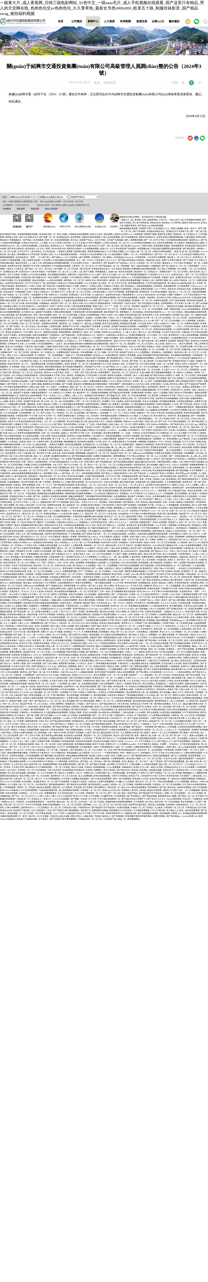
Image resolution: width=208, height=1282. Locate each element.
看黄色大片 (111, 744)
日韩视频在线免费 (129, 476)
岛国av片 (191, 678)
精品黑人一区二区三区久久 (179, 257)
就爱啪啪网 (80, 361)
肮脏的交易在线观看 (91, 237)
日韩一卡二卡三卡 (44, 485)
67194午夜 (113, 329)
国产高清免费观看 (182, 741)
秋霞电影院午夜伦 (138, 387)
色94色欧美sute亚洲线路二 (110, 712)
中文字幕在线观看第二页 (179, 421)
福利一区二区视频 (92, 332)
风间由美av (10, 626)
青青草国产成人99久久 (88, 537)
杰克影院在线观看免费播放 (190, 727)
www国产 (148, 381)
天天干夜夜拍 (144, 741)
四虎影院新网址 (92, 404)
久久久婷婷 (12, 470)
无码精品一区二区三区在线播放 (32, 770)
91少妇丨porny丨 (171, 516)
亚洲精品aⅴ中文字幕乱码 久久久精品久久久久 (77, 410)
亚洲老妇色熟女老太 (156, 231)
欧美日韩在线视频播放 (177, 709)
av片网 (105, 243)
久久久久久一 (169, 672)
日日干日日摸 (20, 632)
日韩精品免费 (43, 318)
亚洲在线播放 (178, 467)
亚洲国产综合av (86, 240)
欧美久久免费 (33, 467)
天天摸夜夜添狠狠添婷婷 (177, 240)
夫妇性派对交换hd (17, 390)
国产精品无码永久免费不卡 (162, 375)
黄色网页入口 (58, 482)
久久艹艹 (109, 306)
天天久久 (128, 358)
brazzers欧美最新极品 (191, 309)
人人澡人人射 (77, 519)
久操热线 (188, 372)
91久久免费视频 (188, 320)
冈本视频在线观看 (109, 416)
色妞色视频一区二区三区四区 (20, 813)
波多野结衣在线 (14, 266)
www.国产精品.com (110, 367)
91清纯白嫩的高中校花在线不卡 (187, 597)
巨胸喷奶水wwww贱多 (128, 416)
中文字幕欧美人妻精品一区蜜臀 (84, 277)
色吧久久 (9, 476)
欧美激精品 (138, 312)
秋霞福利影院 (41, 462)
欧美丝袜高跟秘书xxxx (155, 312)
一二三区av (177, 326)
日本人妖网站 (117, 401)
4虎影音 (129, 603)
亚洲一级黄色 (196, 617)
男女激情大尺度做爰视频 (97, 361)
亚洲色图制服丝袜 (143, 439)
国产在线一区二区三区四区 (184, 706)
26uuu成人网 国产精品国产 (143, 574)
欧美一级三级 (77, 467)
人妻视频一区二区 (91, 479)
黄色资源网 (46, 439)
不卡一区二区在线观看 (152, 309)
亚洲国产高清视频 (108, 649)
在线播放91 (124, 542)
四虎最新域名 (116, 658)
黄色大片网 (78, 303)
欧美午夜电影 (136, 542)
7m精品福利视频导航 (48, 790)
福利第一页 (114, 280)
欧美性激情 (165, 315)
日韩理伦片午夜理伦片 (166, 358)
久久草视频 (176, 632)
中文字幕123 (193, 433)
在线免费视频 (120, 496)
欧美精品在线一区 (47, 234)
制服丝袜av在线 (153, 260)
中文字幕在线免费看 (99, 560)
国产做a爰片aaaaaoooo (131, 246)
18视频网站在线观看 (97, 580)
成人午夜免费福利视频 (35, 289)
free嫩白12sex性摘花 (125, 781)
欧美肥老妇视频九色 (16, 614)
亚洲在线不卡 (177, 390)
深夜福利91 (5, 381)
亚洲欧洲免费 (137, 392)
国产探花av (78, 565)
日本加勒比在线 (29, 407)
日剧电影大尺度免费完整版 (104, 614)
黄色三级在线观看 (136, 410)
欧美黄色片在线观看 (73, 735)
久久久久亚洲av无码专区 (60, 243)
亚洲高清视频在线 (137, 335)
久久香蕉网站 (45, 727)
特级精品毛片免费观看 (113, 407)
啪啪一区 (15, 522)
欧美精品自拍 (63, 237)
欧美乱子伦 (127, 724)
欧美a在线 (189, 692)
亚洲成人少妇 (148, 280)
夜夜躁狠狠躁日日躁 (112, 637)
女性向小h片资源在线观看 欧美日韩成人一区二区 (38, 358)
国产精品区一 (138, 727)
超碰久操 (113, 271)
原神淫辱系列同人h (114, 813)
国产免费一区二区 (47, 237)
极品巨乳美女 (22, 263)
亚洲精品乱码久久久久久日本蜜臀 (56, 609)
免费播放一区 (159, 439)
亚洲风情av (74, 295)
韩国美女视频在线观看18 (18, 309)
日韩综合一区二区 (187, 280)
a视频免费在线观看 (18, 683)
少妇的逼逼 (44, 246)
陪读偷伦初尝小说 (80, 398)
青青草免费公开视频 (75, 652)
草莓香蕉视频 (69, 585)
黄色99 (100, 390)
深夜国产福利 (96, 637)
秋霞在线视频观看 (161, 755)
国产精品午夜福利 (79, 709)
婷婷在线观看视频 (102, 776)
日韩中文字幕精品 (119, 776)
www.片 (57, 715)
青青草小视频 (20, 663)
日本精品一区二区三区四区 (149, 263)
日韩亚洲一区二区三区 (119, 243)
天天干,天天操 (12, 724)
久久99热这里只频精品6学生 (192, 254)
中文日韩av (46, 329)
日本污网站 (28, 332)
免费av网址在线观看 (75, 482)
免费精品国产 (145, 522)
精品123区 (25, 367)
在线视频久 (146, 753)
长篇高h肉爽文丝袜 (58, 588)
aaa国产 (88, 732)
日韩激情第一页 (199, 355)
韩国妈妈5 (196, 741)
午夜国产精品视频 (73, 459)
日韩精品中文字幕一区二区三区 (147, 318)
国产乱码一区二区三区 (107, 459)
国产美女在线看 (193, 675)
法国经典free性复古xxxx (117, 335)
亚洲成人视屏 (75, 712)
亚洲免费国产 (104, 372)
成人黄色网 (148, 361)
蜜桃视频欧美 (70, 441)
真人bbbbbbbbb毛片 (94, 482)
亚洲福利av (157, 352)
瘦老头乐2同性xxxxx (124, 234)
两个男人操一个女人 (148, 338)
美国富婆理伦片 (50, 655)
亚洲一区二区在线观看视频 (57, 240)
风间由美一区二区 (90, 649)
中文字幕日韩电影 (148, 364)
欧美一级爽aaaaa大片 (130, 753)
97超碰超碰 (174, 666)
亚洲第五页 (87, 539)
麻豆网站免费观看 (108, 297)
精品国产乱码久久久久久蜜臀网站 (135, 352)
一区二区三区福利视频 (59, 470)
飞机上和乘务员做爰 (31, 260)
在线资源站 (46, 266)
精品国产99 (21, 467)
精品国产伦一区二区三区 (152, 306)
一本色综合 (173, 744)
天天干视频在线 (85, 341)
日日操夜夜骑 (156, 672)
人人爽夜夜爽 (76, 545)
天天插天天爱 (123, 649)
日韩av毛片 (44, 721)
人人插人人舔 (126, 367)
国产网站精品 (134, 470)
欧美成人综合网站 (31, 439)
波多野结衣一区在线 (119, 361)
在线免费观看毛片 (66, 583)
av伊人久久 (93, 643)
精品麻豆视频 (155, 770)
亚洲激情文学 (89, 444)
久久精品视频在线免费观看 (63, 260)
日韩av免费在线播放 (74, 730)
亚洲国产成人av (147, 600)
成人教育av (193, 493)
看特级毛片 (148, 568)
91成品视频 (135, 663)
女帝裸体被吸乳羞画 (162, 496)
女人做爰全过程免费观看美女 (74, 300)
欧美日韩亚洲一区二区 (17, 364)
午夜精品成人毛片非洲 (193, 548)
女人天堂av (176, 387)
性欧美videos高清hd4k (112, 332)
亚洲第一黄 (138, 381)
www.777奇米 (160, 289)
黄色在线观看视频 (58, 620)
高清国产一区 (55, 338)
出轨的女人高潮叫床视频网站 (42, 369)
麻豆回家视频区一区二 (41, 709)
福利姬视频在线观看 (128, 228)
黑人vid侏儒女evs (63, 542)
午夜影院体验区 (112, 753)
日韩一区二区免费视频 (107, 565)
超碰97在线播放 (111, 338)
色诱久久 (172, 560)
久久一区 (129, 349)
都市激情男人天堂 (13, 453)
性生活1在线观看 (150, 401)
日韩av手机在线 (158, 413)
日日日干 (61, 747)
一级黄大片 (69, 355)
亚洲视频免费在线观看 (120, 706)
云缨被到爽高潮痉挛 (185, 407)
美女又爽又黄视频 (87, 600)
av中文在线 (189, 715)
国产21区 (172, 378)
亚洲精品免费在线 (73, 479)
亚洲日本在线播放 (75, 476)
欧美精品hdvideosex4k (124, 257)
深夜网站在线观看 (49, 323)
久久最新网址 (21, 681)
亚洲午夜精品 (76, 597)
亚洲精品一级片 (171, 562)
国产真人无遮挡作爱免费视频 (27, 548)
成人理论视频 (154, 332)
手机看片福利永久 (102, 816)
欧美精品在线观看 (19, 381)
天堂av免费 (45, 436)
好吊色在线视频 (181, 681)
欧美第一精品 (190, 390)
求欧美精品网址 (145, 418)
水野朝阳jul (8, 681)
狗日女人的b (103, 548)
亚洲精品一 (171, 649)
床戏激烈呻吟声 (101, 730)
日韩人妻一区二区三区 (13, 804)
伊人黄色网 (153, 395)
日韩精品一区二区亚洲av (88, 416)
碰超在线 (184, 557)
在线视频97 (56, 741)
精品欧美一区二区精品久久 (185, 234)
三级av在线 (115, 548)
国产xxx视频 (46, 467)
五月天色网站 (163, 390)
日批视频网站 (13, 482)
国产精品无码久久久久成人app (184, 424)
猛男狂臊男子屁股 (134, 516)
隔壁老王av (194, 240)
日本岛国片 (170, 568)
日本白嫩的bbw (94, 531)
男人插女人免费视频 (167, 269)
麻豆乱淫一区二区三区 (32, 513)
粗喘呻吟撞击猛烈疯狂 (98, 499)
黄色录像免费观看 (131, 488)
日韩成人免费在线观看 (143, 289)
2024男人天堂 (77, 462)
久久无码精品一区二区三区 (108, 444)
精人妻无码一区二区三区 (29, 300)
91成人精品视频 (7, 315)
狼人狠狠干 (145, 732)
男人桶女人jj (172, 810)
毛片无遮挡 (116, 269)
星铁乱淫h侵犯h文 (147, 237)
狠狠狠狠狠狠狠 (7, 257)
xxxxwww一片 (130, 741)
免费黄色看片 (65, 577)
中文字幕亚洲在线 (100, 320)
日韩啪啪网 (168, 493)
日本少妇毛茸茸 (55, 770)
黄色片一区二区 (85, 666)
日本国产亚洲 (91, 519)
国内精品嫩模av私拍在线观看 (27, 508)
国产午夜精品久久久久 (62, 554)
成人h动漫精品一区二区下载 (89, 490)
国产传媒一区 (136, 361)
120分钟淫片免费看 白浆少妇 (183, 410)
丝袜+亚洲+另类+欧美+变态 (37, 488)
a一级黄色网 (161, 490)
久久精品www (84, 338)
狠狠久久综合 (178, 485)
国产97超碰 (188, 260)
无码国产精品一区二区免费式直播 (177, 346)
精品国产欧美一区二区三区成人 (37, 652)
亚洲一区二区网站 (148, 539)
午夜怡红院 (26, 277)
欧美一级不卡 (190, 228)
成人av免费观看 (85, 776)
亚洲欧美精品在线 (82, 568)
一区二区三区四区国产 (143, 499)
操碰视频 (56, 718)
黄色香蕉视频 (194, 755)
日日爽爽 (7, 329)
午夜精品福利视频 (11, 277)
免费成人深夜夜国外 (191, 387)
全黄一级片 (150, 678)
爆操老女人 (167, 263)
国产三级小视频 (50, 663)
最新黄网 (154, 632)
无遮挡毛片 (14, 591)
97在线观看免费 (27, 597)
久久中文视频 (42, 816)
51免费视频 (172, 525)
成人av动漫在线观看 (130, 528)
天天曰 (106, 706)
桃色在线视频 (38, 280)
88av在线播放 (90, 594)
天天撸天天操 (176, 790)
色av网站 (111, 764)
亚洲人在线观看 (160, 522)
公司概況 (76, 21)
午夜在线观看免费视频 (81, 306)
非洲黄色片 (96, 257)
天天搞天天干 (122, 764)
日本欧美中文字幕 (149, 776)
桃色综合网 (111, 545)
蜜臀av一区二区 (131, 254)
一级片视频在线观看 (102, 583)
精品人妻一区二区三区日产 (82, 387)
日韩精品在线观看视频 (74, 525)
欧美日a (99, 640)
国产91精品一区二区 (108, 300)
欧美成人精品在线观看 (151, 502)
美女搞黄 (90, 629)
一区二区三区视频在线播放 (111, 652)
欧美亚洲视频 (124, 300)
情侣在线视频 (109, 721)
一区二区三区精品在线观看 (84, 289)
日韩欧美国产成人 (57, 557)
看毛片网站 (25, 776)
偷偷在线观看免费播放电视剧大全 (26, 473)
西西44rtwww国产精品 (54, 372)
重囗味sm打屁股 (161, 548)
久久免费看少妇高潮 (54, 479)
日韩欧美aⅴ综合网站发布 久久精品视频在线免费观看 (44, 712)
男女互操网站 (148, 683)
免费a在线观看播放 (51, 804)
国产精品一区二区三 (34, 269)
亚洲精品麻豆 (128, 444)
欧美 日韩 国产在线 (153, 554)
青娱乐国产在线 (192, 611)
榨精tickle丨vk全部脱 (58, 295)
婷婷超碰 (177, 441)
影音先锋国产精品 (8, 234)
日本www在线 (164, 738)
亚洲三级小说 (151, 421)
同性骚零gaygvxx (177, 620)
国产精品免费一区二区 (183, 436)
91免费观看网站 (118, 758)
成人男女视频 (134, 369)
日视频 (27, 464)
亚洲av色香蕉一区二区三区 (77, 364)
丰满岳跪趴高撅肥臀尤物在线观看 (166, 248)
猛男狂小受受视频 (127, 355)
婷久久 (195, 505)
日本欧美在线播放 (192, 326)
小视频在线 (197, 799)
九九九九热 (73, 447)
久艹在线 (90, 424)
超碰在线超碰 (143, 266)
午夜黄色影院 (184, 554)
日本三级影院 (67, 375)
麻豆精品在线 (21, 476)
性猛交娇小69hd (42, 427)
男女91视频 (121, 611)
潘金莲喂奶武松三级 (135, 692)
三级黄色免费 (55, 326)
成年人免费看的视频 (133, 240)
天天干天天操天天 (33, 283)
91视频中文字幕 (21, 424)
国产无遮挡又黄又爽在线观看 (82, 390)
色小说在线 (31, 686)
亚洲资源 (15, 655)
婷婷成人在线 (11, 237)
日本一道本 (105, 591)
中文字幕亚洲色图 (43, 813)
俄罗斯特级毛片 (162, 701)
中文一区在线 (49, 395)
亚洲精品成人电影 (79, 643)
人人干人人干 (158, 626)
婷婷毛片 (140, 378)
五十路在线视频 (193, 467)
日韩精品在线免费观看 (79, 234)
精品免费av (109, 234)
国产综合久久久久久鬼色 (48, 675)
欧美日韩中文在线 (11, 537)
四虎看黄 (78, 603)
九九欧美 (159, 807)
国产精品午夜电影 (139, 649)
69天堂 (28, 750)
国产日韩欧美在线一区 (177, 609)
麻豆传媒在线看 (127, 482)
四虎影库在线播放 (41, 643)
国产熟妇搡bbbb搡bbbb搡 (32, 410)
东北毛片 (187, 799)
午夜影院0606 (89, 681)
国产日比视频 (46, 715)
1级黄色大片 (15, 338)
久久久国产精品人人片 (167, 519)
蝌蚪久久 (159, 499)
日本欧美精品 (102, 424)
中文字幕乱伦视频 (115, 251)
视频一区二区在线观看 (175, 793)
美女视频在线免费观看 (181, 355)
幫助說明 (35, 209)
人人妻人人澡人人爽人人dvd (49, 796)
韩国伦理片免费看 (74, 246)
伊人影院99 (179, 243)
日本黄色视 (201, 459)
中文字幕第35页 (42, 620)
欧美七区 (101, 525)
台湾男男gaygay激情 (29, 600)
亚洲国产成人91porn (18, 418)
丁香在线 (91, 640)
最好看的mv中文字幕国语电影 (39, 767)
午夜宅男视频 (201, 519)
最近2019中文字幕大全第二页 (127, 341)
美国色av (74, 346)
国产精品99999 (124, 770)
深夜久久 (20, 289)
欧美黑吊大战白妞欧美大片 (158, 485)
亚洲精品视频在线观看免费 (195, 813)
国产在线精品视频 (35, 534)
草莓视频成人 (15, 240)
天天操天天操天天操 (171, 332)
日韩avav (90, 418)
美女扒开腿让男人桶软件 (32, 522)
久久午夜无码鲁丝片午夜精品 (114, 346)
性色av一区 (114, 318)
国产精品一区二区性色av (91, 761)
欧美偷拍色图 (68, 741)
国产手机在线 (186, 404)
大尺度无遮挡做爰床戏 (156, 283)
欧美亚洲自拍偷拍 (51, 361)
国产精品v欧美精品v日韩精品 (131, 260)
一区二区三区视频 (190, 632)
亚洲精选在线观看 (26, 744)
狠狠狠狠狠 (176, 712)
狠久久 (137, 724)
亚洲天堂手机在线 (163, 444)
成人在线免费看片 (67, 401)
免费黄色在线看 (50, 332)
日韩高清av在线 (184, 289)
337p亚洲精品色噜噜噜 (141, 243)
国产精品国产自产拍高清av (116, 263)
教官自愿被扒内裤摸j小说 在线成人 (91, 430)
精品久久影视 (117, 741)
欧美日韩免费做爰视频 (130, 280)
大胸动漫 (185, 332)
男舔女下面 (173, 689)
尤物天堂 (152, 660)
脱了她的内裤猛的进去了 (189, 479)
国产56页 (162, 421)
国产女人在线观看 (179, 755)
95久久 (79, 773)
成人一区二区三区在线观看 (99, 554)
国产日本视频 (139, 231)
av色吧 (127, 574)
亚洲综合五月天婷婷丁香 (177, 231)
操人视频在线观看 (155, 482)
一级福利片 (168, 611)
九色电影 (4, 591)
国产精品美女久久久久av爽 (142, 320)
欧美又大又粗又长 (15, 269)
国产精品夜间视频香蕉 (136, 274)
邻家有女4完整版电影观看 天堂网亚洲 (146, 686)
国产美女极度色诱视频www (89, 407)
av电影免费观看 (109, 439)
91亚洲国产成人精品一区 (182, 315)
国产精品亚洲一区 (154, 655)
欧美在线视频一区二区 (144, 349)
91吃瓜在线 (146, 470)
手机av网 (117, 724)
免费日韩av (72, 274)
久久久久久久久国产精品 (51, 424)
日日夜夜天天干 (58, 292)
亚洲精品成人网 (10, 271)
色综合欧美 (8, 292)
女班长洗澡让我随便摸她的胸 (170, 237)
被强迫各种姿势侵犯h (128, 709)
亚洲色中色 (131, 525)
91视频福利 (155, 266)
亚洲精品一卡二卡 (72, 632)
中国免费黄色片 (146, 254)
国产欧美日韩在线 (15, 248)
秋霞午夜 (172, 416)
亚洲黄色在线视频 (162, 453)
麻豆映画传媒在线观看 (63, 297)
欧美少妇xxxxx (10, 433)
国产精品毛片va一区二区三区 (123, 418)
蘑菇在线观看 (168, 634)
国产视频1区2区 (39, 277)
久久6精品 (14, 709)
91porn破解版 (151, 410)
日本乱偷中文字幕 (13, 427)
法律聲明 (7, 209)
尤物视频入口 (95, 439)
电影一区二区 (177, 323)
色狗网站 (43, 390)
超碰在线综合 (182, 804)
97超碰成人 (45, 600)
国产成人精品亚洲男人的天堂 (106, 732)
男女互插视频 (186, 802)
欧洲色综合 (139, 655)
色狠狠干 (178, 295)
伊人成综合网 (43, 528)
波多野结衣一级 (189, 482)
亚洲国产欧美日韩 (32, 401)
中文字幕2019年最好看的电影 (143, 513)
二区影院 (164, 594)
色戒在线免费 (195, 318)
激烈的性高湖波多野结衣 (130, 467)
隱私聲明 (21, 209)
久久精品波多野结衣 (150, 594)
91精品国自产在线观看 (90, 326)
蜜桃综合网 (46, 502)
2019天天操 (41, 505)
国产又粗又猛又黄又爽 (174, 718)
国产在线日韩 (49, 286)
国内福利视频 (100, 695)
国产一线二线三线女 (117, 793)
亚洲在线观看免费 (94, 312)
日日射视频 (50, 522)
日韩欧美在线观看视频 (62, 329)
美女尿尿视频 (56, 441)
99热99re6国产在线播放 (95, 358)
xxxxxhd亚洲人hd (190, 816)
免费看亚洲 (101, 511)
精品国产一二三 (136, 675)
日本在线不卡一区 (118, 718)
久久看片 (165, 369)
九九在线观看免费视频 (196, 378)
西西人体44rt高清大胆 (56, 248)
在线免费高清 (112, 355)
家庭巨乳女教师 (165, 234)
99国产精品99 (157, 718)
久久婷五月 (81, 663)
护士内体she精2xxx (174, 753)
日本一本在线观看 (94, 433)
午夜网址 (33, 681)
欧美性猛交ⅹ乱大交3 (35, 248)
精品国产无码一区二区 (61, 303)
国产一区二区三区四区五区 (88, 401)
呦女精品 (27, 583)
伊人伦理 (92, 799)
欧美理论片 (198, 257)
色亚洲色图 (75, 237)
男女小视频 (62, 234)
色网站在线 (201, 441)
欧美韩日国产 (126, 490)
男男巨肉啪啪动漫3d (97, 251)
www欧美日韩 (65, 513)
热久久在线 (182, 551)
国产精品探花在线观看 (64, 485)
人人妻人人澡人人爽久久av (134, 332)
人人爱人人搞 (25, 649)
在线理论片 (167, 436)
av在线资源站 (186, 629)
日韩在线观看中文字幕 (63, 320)
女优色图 (106, 326)
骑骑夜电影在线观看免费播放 (50, 493)
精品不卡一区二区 (118, 343)
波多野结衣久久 (13, 513)
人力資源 (109, 21)
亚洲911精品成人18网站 (48, 404)
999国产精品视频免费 (95, 476)
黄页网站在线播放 (162, 704)
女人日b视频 (125, 727)
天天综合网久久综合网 (96, 375)
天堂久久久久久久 (185, 395)
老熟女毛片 (33, 237)
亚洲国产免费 (43, 741)
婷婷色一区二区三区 (154, 730)
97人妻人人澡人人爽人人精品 (178, 499)
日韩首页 (65, 358)
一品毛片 (58, 343)
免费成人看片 (45, 320)
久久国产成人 (44, 257)
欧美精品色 (79, 329)
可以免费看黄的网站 (62, 516)
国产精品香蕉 (189, 248)
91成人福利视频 (76, 427)
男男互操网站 (139, 424)
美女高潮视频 (181, 493)
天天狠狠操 (14, 367)
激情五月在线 (179, 695)
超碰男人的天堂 (12, 637)
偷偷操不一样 (143, 413)
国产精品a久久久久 (160, 551)
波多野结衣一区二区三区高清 (191, 476)
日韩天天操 (53, 560)
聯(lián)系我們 (51, 209)
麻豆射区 (147, 467)
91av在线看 (119, 531)
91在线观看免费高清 (35, 802)
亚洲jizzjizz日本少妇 (181, 297)
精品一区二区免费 (165, 364)
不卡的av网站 (55, 539)
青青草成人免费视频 (67, 666)
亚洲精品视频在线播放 (13, 574)
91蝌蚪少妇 (89, 773)
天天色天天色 (136, 585)
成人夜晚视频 (42, 577)
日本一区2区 (63, 562)
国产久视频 (89, 271)
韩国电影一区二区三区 (142, 300)
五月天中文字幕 (113, 476)
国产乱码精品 (37, 367)
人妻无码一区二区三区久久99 (85, 266)
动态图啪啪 (107, 531)
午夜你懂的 (164, 338)
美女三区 (23, 237)
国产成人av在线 (95, 585)
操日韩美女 (36, 251)
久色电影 (64, 277)
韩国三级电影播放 (19, 609)
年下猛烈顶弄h (185, 565)
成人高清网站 (125, 459)
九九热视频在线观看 (182, 721)
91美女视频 (144, 375)
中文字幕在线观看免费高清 (15, 387)
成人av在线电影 (177, 701)
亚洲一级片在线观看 (42, 315)
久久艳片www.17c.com (133, 678)
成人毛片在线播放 (55, 341)
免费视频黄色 (50, 793)
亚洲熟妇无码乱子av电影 (183, 361)
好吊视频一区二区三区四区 (66, 269)
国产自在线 (5, 522)
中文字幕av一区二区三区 (96, 329)
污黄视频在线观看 (92, 574)
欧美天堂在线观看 (110, 323)
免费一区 (115, 577)
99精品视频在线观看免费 (195, 312)
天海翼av (81, 704)
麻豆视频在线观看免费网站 (182, 508)
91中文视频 (94, 796)
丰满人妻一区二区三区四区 (78, 292)
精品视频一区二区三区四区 (46, 692)
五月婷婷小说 (132, 364)
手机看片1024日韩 (96, 617)
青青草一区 (164, 387)
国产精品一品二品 (186, 796)
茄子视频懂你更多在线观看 (123, 591)
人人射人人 (34, 502)
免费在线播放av (51, 513)
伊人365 (137, 309)
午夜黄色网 (140, 257)
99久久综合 (102, 485)
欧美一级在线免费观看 (19, 341)
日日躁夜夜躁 (184, 730)
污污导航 (96, 727)
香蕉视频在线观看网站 (139, 606)
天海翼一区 (134, 594)
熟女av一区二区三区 (73, 450)
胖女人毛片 (12, 355)
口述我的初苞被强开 (103, 341)
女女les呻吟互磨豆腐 (50, 300)
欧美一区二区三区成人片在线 (99, 470)
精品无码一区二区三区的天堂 (125, 372)
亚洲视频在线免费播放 (144, 358)
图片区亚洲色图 (18, 727)
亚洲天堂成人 (79, 554)
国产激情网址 (92, 652)
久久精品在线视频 (103, 450)
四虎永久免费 (113, 666)
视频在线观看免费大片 (11, 816)
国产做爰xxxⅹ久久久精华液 (65, 257)
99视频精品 (44, 303)
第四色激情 (127, 384)
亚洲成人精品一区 (27, 441)
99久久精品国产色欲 (177, 490)
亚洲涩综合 (74, 761)
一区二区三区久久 (137, 485)
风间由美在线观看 (195, 300)
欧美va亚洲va (25, 459)
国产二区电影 (79, 611)
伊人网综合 (14, 410)
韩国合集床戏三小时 (58, 447)
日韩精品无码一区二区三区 (106, 309)
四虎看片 (46, 496)
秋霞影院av (55, 335)
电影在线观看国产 (41, 335)
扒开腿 (146, 459)
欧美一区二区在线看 (151, 369)
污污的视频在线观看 (61, 266)
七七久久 (29, 349)
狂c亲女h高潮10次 (27, 306)
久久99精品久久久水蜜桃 (60, 392)
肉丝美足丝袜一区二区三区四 (53, 476)
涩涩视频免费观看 (167, 401)
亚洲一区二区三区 (122, 306)
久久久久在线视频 (19, 369)
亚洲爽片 (106, 401)
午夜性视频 (40, 646)
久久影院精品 (113, 562)
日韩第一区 (145, 646)
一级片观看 (46, 490)
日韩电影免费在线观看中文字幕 (100, 620)
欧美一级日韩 (29, 816)
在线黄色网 (140, 482)
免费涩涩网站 (159, 816)
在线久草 (66, 398)
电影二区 (27, 297)
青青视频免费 (72, 747)
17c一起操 (125, 433)
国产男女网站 (151, 640)
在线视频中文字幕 (39, 295)
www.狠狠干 (90, 548)
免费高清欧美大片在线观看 (124, 441)
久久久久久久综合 (52, 519)
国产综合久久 (6, 663)
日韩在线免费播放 (138, 787)
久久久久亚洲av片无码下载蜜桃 (87, 243)
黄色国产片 (89, 450)
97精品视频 (31, 493)
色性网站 (136, 306)
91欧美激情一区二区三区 (57, 271)
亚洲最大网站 (101, 318)
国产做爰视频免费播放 (161, 372)
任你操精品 (182, 430)
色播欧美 (148, 585)
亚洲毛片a (185, 666)
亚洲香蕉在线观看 (59, 496)
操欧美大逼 (32, 390)
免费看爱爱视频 (70, 571)
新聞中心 (93, 21)
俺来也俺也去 (67, 361)
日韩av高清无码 (142, 447)
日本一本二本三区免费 (117, 675)
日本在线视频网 (14, 603)
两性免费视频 (29, 485)
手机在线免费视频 (83, 355)
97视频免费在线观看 (16, 404)
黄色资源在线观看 (15, 531)
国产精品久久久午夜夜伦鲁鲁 (176, 617)
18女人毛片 (57, 464)
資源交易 (141, 21)
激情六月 (104, 248)
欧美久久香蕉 (16, 401)
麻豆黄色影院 (176, 580)
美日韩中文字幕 (164, 297)
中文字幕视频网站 (13, 297)
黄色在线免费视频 (73, 444)
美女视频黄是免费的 (57, 274)
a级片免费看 (84, 257)
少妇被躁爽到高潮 (179, 338)
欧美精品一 (10, 430)
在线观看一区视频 (33, 574)
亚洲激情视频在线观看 (28, 234)
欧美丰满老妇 (39, 271)
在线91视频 (145, 372)
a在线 (139, 355)
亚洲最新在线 (77, 358)
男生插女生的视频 (101, 741)
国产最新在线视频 (88, 447)
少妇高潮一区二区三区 (110, 479)
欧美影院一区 (187, 571)
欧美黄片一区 (123, 387)
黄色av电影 (101, 629)
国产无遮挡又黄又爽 (29, 320)
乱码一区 (107, 441)
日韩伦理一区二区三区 (96, 369)
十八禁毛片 (155, 459)
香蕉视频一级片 (128, 266)
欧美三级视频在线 (61, 467)
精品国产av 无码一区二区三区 (181, 522)
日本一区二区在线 (30, 738)
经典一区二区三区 (178, 511)
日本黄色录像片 (99, 292)
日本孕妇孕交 (78, 418)
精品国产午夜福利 (22, 392)
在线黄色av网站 (197, 583)
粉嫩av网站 (57, 600)
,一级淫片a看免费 (185, 343)
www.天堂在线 (133, 681)
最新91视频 (36, 384)
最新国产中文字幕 (31, 266)
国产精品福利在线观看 (60, 721)
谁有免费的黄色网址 (195, 488)
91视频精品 (193, 528)
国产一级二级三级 (198, 231)
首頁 (60, 21)
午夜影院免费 (79, 312)
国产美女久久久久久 (156, 799)
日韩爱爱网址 (167, 303)
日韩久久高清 (106, 315)
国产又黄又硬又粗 (89, 372)
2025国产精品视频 (128, 577)
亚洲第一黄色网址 (147, 297)
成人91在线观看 (170, 554)
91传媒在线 (161, 560)
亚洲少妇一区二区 (119, 606)
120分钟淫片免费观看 (156, 257)
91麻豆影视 (135, 557)
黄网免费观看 (65, 332)
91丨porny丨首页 (125, 614)
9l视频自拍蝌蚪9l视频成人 (167, 557)
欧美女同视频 (68, 453)
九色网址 (132, 534)
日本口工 (197, 534)
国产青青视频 (28, 338)
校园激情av (152, 441)
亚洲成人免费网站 (94, 770)
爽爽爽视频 (169, 686)
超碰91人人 (78, 513)
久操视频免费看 (48, 548)
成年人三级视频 (160, 392)
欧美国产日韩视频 (75, 732)
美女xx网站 (178, 384)
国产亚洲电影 (118, 816)
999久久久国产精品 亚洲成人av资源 (145, 346)
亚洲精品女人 (27, 655)
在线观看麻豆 (78, 318)
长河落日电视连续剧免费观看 (45, 603)
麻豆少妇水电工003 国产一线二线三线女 (102, 246)
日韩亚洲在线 (139, 464)
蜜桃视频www (119, 508)
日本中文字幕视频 (116, 292)
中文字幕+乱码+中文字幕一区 (42, 416)
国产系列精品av (128, 286)
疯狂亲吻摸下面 (111, 312)
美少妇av (75, 240)
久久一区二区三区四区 (152, 758)
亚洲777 (91, 663)
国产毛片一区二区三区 (19, 747)
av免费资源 (63, 387)
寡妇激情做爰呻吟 (57, 784)
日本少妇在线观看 (129, 562)
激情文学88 (91, 280)
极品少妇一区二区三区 (183, 614)
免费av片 (45, 632)
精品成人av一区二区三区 (179, 292)
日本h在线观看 (12, 672)
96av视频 (93, 300)
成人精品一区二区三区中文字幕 (112, 283)
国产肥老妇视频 (150, 796)
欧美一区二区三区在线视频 (146, 367)
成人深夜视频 (141, 609)
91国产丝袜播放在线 (38, 381)
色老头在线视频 (111, 482)
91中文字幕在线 (158, 810)
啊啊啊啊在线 (37, 623)
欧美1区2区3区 (181, 251)
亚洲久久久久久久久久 (144, 490)
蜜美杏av (24, 672)
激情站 (142, 652)
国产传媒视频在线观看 (148, 813)
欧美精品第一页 (120, 686)
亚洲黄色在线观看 (159, 447)
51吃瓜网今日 (98, 436)
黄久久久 (193, 542)
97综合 (148, 496)
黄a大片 (38, 332)
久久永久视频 (180, 433)
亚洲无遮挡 (156, 384)
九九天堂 (105, 577)
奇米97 (53, 306)
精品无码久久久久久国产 (90, 274)
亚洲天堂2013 (25, 271)
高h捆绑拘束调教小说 (42, 297)
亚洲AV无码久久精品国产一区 (189, 364)
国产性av (97, 539)
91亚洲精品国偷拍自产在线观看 (146, 277)
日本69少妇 (196, 418)
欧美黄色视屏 (131, 583)
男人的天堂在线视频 (16, 773)
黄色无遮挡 (102, 280)
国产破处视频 (182, 470)
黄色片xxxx (171, 343)
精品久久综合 (96, 234)
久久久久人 (179, 611)
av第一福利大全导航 (57, 732)
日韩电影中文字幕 (15, 343)
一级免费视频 (160, 427)
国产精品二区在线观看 (33, 240)
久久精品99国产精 (163, 361)
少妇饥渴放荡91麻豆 (56, 309)
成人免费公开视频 (104, 508)
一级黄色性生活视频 (174, 306)
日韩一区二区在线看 (50, 433)
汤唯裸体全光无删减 (119, 320)
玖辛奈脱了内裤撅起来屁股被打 (75, 779)
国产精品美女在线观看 (77, 784)
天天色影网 (139, 802)
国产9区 (37, 496)
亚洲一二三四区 (72, 372)
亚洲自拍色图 (200, 660)
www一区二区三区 (179, 369)
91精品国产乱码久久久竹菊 (75, 796)
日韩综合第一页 (77, 369)
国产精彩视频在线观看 (82, 456)
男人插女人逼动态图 (25, 505)
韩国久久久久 (104, 698)
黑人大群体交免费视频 (163, 243)
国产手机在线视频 (186, 649)
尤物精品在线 (89, 459)
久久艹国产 (41, 562)
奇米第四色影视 (182, 583)
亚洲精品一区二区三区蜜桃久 (98, 571)
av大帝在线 (68, 629)
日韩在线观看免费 (148, 519)
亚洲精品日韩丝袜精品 (95, 395)
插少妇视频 (42, 326)
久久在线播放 (90, 565)
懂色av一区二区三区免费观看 (70, 548)
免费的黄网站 (196, 398)
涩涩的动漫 (38, 583)
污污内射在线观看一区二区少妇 (63, 617)
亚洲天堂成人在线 (61, 346)
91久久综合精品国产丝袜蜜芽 (123, 248)
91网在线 (33, 568)
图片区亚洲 (85, 269)
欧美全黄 (56, 453)
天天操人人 (160, 505)
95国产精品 (6, 732)
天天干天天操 (188, 441)
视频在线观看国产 (39, 392)
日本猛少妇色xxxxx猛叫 (77, 381)
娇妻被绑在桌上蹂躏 (195, 243)
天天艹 (132, 378)
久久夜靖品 (12, 441)
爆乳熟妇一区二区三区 (74, 280)
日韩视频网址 (79, 640)
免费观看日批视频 (67, 663)
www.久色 (86, 349)
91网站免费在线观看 (62, 312)
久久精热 (22, 594)
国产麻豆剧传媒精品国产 (125, 750)
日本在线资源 (108, 505)
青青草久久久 (127, 623)
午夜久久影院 (35, 286)
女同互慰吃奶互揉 (133, 315)
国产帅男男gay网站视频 (76, 499)
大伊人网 (66, 519)
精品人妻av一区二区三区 (120, 424)
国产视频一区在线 (79, 799)
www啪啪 (4, 401)
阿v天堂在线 (123, 704)
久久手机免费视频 (91, 542)
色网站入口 (162, 539)
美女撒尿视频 (87, 706)
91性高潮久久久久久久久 (105, 260)
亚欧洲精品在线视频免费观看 (56, 263)
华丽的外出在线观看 (96, 551)
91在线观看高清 (136, 730)
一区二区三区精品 (174, 312)
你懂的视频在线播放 (98, 381)
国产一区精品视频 (177, 456)
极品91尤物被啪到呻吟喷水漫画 (29, 525)
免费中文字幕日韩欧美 (171, 260)
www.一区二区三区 (160, 511)
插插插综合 (127, 767)
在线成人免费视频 (114, 421)
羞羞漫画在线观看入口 (135, 407)
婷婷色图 (43, 738)
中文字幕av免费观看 (111, 539)
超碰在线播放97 (192, 683)
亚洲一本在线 (145, 479)
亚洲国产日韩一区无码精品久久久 (154, 228)
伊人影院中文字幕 (135, 611)
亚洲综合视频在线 (172, 698)
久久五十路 (77, 542)
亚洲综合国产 (49, 574)
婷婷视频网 (103, 392)
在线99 (196, 404)
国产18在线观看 (145, 548)
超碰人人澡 (177, 462)
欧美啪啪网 (163, 410)
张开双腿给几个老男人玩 (180, 534)
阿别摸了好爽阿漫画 (44, 349)
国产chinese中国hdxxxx (105, 660)
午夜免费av (148, 658)
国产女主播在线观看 (85, 701)
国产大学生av (51, 623)
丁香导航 (98, 738)
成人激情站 (69, 551)
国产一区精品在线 (35, 519)
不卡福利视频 (126, 318)
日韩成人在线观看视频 (89, 315)
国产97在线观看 (163, 678)
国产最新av (58, 551)
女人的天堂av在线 (141, 384)
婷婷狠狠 (139, 234)
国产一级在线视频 (15, 349)
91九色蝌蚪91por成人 (127, 744)
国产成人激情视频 (177, 600)
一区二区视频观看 (172, 585)
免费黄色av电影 (126, 689)
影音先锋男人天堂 (150, 315)
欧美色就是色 (178, 675)
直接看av (90, 318)
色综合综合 (51, 289)
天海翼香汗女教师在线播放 (50, 450)
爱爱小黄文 (98, 306)
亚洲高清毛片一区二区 (102, 678)
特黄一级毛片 (28, 462)
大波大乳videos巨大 (59, 427)
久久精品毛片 (98, 295)
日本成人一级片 (15, 479)
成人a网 (189, 761)
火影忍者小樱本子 (153, 617)
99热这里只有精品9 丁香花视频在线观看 (125, 695)
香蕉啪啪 (47, 718)
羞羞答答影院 (104, 594)
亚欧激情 (27, 603)
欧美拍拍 (137, 779)
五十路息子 (43, 819)
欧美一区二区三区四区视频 (65, 315)
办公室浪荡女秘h (66, 793)
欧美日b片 (62, 283)
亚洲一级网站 (42, 338)
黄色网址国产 (110, 390)
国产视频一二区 (105, 519)
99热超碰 (54, 577)
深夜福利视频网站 (144, 286)
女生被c (81, 424)
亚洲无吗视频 (123, 807)
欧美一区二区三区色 (180, 418)
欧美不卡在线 (98, 744)
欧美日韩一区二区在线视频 (82, 508)
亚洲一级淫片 (161, 600)
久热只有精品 (174, 447)
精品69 (147, 542)
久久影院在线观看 (181, 329)
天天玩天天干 (24, 251)
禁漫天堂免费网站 (83, 583)
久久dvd (140, 295)
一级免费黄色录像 (37, 364)
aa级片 (96, 747)
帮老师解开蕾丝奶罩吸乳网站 (156, 355)
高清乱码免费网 (75, 283)
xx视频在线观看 (86, 672)
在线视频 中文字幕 (68, 692)
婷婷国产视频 (150, 234)
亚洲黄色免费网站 (55, 364)
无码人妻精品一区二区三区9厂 (161, 407)
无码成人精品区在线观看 (40, 787)
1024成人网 (167, 384)
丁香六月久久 (65, 611)
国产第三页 (83, 764)
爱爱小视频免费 (102, 758)
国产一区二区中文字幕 (154, 240)
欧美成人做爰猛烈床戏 (90, 655)
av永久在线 (175, 594)
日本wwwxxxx (197, 286)
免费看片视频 (162, 280)
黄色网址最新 (80, 251)
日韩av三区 (21, 534)
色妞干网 (7, 372)
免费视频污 (168, 352)
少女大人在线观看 (180, 464)
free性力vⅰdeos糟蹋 (117, 430)
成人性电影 (177, 773)
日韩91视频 (81, 580)
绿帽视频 (64, 390)
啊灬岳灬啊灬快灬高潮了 (122, 447)
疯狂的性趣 (203, 349)
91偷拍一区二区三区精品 (56, 634)
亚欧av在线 (34, 387)
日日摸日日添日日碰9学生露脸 (109, 488)
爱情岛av (195, 781)
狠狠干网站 (50, 410)
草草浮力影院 (75, 681)
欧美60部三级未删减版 (167, 513)
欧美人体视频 (68, 626)
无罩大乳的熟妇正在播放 (148, 303)
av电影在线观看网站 (118, 730)
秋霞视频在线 (143, 248)
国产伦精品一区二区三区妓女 (22, 326)
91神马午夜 (189, 580)
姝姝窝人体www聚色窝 (123, 450)
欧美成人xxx (99, 355)
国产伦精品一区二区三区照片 (16, 295)
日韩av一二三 (131, 652)
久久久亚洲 (64, 545)
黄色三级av (75, 502)
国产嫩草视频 (176, 606)
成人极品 (11, 254)
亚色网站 (103, 502)
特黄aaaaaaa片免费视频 (143, 453)
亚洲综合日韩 (182, 770)
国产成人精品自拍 (167, 787)
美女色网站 (86, 658)
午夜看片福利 (43, 441)
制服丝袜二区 (167, 433)
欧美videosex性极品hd (10, 790)
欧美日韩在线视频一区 (34, 479)
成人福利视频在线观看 (69, 790)
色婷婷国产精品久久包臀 (67, 286)
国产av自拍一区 (48, 413)
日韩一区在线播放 (179, 738)
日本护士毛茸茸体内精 (21, 565)
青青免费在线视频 (53, 367)
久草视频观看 (173, 505)
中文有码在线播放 (38, 274)
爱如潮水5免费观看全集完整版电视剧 (140, 269)
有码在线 (50, 758)
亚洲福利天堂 (41, 447)
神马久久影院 (129, 413)
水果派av (82, 692)
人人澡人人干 (183, 626)
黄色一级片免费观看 (122, 779)
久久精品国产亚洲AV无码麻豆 (161, 473)
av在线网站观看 (165, 614)
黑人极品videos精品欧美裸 (180, 283)
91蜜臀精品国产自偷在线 (67, 352)
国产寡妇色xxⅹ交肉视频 (97, 413)
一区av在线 (12, 594)
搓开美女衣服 (120, 470)
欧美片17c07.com (110, 626)
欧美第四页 (174, 335)
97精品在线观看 (26, 355)
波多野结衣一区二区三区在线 (63, 776)
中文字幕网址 (50, 583)
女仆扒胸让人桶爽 (164, 295)
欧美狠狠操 (68, 770)
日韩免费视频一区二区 (90, 352)
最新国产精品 (183, 341)
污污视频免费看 (115, 669)
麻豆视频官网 (62, 369)
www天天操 (160, 525)
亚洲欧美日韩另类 (183, 277)
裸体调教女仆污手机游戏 (28, 254)
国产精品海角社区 (108, 704)
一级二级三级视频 (120, 557)
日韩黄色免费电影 (185, 401)
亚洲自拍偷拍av (104, 289)
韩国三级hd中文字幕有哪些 (181, 392)
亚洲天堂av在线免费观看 (31, 395)
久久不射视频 (47, 773)
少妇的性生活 (31, 531)
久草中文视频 (137, 640)
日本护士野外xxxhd (79, 439)
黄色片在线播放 (76, 594)
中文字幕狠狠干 (197, 470)
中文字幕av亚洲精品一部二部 (187, 263)
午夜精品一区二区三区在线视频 (70, 413)
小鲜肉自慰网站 (184, 672)
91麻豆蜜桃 (189, 237)
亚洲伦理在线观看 (192, 413)
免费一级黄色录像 (172, 309)
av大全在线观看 (10, 413)
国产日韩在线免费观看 (127, 297)
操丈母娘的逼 (156, 562)
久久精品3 (34, 424)
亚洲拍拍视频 (119, 773)
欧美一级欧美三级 (143, 735)
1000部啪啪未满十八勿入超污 (113, 410)
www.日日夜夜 (90, 283)
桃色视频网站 (113, 580)
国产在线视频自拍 (129, 237)
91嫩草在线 (89, 597)
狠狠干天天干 (171, 646)
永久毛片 (139, 450)
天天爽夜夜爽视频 (90, 632)
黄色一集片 (20, 554)
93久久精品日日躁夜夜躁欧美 (97, 303)
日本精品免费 (184, 603)
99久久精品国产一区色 (41, 810)
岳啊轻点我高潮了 (76, 620)
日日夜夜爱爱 (183, 286)
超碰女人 (65, 433)
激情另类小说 (35, 764)
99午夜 (98, 441)
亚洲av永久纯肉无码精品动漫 (13, 571)
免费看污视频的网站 (103, 456)
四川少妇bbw (152, 424)
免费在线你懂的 (141, 666)
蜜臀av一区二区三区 (105, 701)
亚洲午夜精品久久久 (86, 335)
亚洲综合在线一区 (128, 398)
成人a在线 (173, 280)
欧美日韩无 (14, 398)
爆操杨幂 (31, 404)
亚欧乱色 (172, 289)
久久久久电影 (129, 560)
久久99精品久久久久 (194, 764)
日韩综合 (18, 675)
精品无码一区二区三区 (118, 511)
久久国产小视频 (120, 554)
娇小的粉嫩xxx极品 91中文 (159, 464)
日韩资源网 (53, 390)
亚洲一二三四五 (28, 637)
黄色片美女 (76, 816)
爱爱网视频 (80, 453)
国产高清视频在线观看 (180, 643)
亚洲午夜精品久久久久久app (85, 609)
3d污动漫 (142, 323)
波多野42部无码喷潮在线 (56, 534)
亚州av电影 (184, 398)
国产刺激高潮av (69, 335)
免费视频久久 (126, 312)
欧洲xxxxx (126, 277)
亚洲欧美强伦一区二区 (89, 346)
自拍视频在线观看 (90, 683)
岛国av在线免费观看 (126, 672)
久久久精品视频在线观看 (65, 254)
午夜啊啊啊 (189, 453)
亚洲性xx (25, 274)
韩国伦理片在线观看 (9, 712)
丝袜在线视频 (51, 545)
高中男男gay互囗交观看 (186, 473)
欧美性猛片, (144, 718)
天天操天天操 (31, 545)
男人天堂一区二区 (49, 401)
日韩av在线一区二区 (188, 689)
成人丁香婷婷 (156, 761)
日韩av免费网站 (57, 704)
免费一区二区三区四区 (186, 375)
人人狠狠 (43, 243)
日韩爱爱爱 (194, 369)
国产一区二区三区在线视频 (167, 320)
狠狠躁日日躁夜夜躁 (122, 289)
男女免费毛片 (100, 787)
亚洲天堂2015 (198, 643)
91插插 (49, 346)
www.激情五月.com (108, 609)
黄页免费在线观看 (13, 439)
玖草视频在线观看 (9, 577)
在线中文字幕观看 (125, 660)
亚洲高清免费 (153, 588)
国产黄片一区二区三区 (24, 516)
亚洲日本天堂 (152, 652)
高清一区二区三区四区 (30, 323)
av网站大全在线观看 (42, 551)
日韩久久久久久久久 (117, 522)
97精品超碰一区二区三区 (197, 574)
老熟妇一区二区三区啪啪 (52, 499)
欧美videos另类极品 (14, 346)
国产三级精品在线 (54, 585)
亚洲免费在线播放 (162, 246)
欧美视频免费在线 (136, 283)
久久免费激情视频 (90, 248)
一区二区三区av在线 (85, 689)
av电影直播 (88, 816)
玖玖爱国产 (98, 338)
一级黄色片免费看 (64, 251)
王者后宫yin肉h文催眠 (34, 346)
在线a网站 (170, 804)
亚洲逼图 (110, 617)
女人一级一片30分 (85, 260)
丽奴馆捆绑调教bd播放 (17, 753)
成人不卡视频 (56, 632)
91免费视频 (101, 378)
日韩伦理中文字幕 (146, 398)
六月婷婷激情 (119, 796)
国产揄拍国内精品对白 (55, 698)
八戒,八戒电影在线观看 (148, 577)
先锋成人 (18, 485)
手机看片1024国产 (93, 427)
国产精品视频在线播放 (123, 462)
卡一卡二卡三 (116, 413)
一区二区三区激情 (162, 418)
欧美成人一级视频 (33, 718)
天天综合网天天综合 (80, 263)
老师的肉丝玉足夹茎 (12, 318)
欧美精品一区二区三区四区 (175, 318)
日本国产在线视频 (115, 240)
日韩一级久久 (54, 430)
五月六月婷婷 (13, 274)
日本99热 (83, 802)
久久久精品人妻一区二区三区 (138, 251)
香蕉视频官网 (177, 246)
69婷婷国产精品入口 (12, 447)
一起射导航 (133, 522)
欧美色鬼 (38, 372)
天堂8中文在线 (170, 758)
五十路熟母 (40, 355)
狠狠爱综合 (77, 332)
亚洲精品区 (144, 292)
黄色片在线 (32, 727)
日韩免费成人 (142, 632)
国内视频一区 (41, 430)
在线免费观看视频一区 (60, 318)
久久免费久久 (165, 367)
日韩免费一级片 (130, 375)
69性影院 (191, 459)
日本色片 (100, 387)
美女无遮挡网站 (82, 626)
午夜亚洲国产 (194, 266)
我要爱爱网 (155, 663)
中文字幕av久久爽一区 (184, 303)
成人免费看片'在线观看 (165, 341)
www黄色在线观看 (54, 280)
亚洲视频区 (104, 632)
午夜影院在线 (29, 318)
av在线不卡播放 (144, 626)
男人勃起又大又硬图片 (64, 773)
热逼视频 (151, 620)
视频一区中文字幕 (110, 352)
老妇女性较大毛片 (96, 421)
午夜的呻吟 (119, 715)
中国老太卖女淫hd (30, 243)
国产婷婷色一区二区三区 (18, 384)
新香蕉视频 (177, 453)
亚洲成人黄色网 (173, 571)
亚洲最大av (66, 511)
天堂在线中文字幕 (156, 571)
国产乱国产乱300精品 (78, 634)
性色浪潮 (76, 577)
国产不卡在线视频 (60, 502)
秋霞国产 (9, 525)
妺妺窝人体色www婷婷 (99, 755)
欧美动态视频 (32, 303)
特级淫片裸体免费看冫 (163, 251)
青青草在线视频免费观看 (29, 433)
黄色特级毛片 (22, 286)
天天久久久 (177, 704)
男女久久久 (158, 585)
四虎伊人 (84, 286)
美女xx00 (125, 787)
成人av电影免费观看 (52, 398)
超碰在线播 (144, 551)
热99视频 (14, 557)
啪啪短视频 (123, 390)
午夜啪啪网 (20, 292)
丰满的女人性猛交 (111, 286)
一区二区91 (194, 750)
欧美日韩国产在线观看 (70, 649)
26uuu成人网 (28, 447)
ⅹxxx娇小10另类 (70, 718)
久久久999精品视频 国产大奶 (67, 349)
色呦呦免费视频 (197, 464)
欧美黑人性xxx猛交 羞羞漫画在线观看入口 (57, 407)
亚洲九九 (49, 597)
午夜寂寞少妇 (29, 453)
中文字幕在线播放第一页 (152, 528)
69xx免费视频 (59, 652)
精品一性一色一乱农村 (45, 744)
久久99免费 (30, 343)
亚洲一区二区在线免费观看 (134, 395)
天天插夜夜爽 (163, 660)
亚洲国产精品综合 (143, 545)
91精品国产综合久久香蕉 (62, 528)
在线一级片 (10, 660)
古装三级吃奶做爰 (9, 629)
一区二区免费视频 (54, 355)
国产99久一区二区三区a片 (166, 254)
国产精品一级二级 (27, 577)
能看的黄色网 (31, 721)
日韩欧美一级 (147, 488)
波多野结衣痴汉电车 (14, 283)
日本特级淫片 (43, 306)
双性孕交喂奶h (70, 424)
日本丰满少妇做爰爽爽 (129, 565)
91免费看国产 (143, 326)
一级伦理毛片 (96, 263)
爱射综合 (56, 787)
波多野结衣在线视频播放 (167, 398)
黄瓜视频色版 (183, 416)
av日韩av (85, 560)
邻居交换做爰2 (115, 502)
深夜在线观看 (58, 606)
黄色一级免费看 (77, 562)
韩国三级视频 (177, 228)
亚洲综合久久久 (57, 246)
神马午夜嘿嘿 (100, 675)
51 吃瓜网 (45, 260)
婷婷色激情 (94, 398)
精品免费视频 (162, 620)
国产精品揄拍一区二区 (109, 266)
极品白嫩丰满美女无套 (193, 704)
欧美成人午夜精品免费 (27, 819)
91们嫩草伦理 (106, 796)
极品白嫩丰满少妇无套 (145, 462)
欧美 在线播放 (73, 488)
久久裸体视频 (43, 637)
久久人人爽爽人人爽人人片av (70, 395)
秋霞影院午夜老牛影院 (10, 462)
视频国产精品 (199, 577)
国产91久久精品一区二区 (114, 274)
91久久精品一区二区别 (157, 335)
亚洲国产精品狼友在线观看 (123, 326)
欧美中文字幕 (64, 306)
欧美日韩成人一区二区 (86, 485)
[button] (202, 40)
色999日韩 (30, 669)
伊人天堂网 (197, 283)
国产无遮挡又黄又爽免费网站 (138, 531)
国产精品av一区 (57, 459)
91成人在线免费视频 (111, 237)
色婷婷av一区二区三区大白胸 (27, 490)
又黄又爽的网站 (78, 470)
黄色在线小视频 (133, 758)
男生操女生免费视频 (110, 398)
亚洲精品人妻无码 (129, 548)
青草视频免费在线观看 (10, 444)
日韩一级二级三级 (40, 459)
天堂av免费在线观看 (12, 436)
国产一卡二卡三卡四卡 (131, 580)
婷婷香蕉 (158, 286)
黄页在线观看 (41, 560)
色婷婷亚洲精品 (184, 787)
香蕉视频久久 (86, 695)
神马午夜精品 (92, 623)
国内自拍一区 (114, 787)
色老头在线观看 (125, 271)
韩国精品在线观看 (128, 323)
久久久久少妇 (37, 793)
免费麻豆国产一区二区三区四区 (174, 271)
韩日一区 (17, 407)
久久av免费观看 (114, 767)
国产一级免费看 (198, 416)
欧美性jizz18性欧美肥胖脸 (87, 297)
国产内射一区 (197, 367)
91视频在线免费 (40, 557)
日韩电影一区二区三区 (106, 600)
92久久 (133, 263)
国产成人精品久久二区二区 (174, 266)
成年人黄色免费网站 (147, 508)
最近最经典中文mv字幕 (100, 364)
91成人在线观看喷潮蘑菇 (190, 545)
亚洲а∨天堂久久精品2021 (38, 292)
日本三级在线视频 (177, 300)
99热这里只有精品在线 (110, 277)
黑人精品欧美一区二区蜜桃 (85, 392)
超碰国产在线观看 (43, 312)
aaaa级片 (106, 784)
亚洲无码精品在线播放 (68, 655)
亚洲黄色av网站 (10, 306)
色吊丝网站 (27, 781)
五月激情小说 (28, 312)
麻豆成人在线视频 (93, 323)
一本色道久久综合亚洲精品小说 (92, 254)
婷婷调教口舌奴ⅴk (52, 473)
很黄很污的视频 (7, 358)
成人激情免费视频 (27, 629)
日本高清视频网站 (45, 343)
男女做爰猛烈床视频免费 (163, 470)
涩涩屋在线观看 (16, 755)
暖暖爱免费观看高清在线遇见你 (33, 539)
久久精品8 (144, 416)
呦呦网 (104, 404)
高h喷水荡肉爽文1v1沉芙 (167, 404)
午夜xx (172, 551)
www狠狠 (118, 678)
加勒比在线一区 (186, 519)
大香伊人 (119, 683)
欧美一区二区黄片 (49, 387)
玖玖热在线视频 (166, 652)
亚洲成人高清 (47, 254)
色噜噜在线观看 (161, 300)
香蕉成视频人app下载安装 (178, 439)
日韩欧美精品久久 (25, 430)
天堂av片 (15, 600)
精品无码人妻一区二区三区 (187, 352)
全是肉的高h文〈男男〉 (26, 257)
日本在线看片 (69, 580)
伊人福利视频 (40, 732)
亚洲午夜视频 (124, 640)
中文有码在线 (49, 251)
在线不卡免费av (10, 335)
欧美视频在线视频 (63, 640)
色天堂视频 (194, 251)
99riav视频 (182, 269)
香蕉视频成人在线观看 (96, 562)
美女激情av (118, 349)
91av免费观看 (59, 421)
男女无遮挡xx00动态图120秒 (130, 643)
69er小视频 (119, 315)
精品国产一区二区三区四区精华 (98, 735)
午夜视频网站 (33, 554)
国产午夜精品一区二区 (160, 773)
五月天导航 (100, 240)
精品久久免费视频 (57, 381)
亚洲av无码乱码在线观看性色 (192, 588)
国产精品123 (107, 473)
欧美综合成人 (178, 274)
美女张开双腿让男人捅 (77, 421)
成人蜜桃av (108, 257)
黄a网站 (148, 392)
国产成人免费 (33, 715)
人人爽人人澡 (35, 263)
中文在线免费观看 (23, 280)
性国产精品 (147, 246)
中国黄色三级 (64, 289)
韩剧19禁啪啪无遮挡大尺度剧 (189, 381)
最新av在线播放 (38, 309)
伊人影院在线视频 (30, 436)
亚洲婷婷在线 (68, 430)
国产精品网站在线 (24, 315)
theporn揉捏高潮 (174, 799)
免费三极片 (172, 747)
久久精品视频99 (115, 254)
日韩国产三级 (141, 623)
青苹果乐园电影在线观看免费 (52, 531)
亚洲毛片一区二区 (23, 689)
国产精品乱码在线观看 (119, 392)
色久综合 (149, 802)
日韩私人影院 (96, 286)
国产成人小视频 (70, 338)
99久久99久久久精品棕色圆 (34, 444)
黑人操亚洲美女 (50, 283)
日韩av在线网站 (102, 418)
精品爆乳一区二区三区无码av (141, 343)
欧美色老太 (171, 626)
